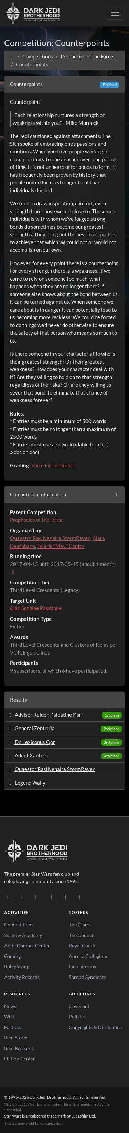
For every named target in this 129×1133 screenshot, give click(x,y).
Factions (13, 1027)
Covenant (79, 1006)
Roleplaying (16, 966)
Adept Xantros (27, 755)
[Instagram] (50, 897)
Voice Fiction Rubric (53, 465)
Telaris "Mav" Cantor (61, 546)
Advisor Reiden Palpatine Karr (45, 715)
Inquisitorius (82, 966)
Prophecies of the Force (87, 56)
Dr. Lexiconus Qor (31, 742)
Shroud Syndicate (87, 977)
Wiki (9, 1016)
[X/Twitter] (65, 897)
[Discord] (8, 897)
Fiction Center (19, 1058)
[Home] (11, 56)
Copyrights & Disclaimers (96, 1027)
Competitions (37, 56)
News (10, 1006)
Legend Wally (26, 782)
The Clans (79, 924)
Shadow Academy (23, 935)
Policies (77, 1016)
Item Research (19, 1048)
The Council (82, 935)
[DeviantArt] (22, 897)
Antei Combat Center (27, 945)
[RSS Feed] (79, 897)
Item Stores (16, 1037)
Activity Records (22, 977)
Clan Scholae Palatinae (36, 608)
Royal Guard (82, 945)
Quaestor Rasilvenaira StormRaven (50, 538)
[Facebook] (36, 897)
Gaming (12, 956)
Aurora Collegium (88, 956)
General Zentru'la (31, 728)
